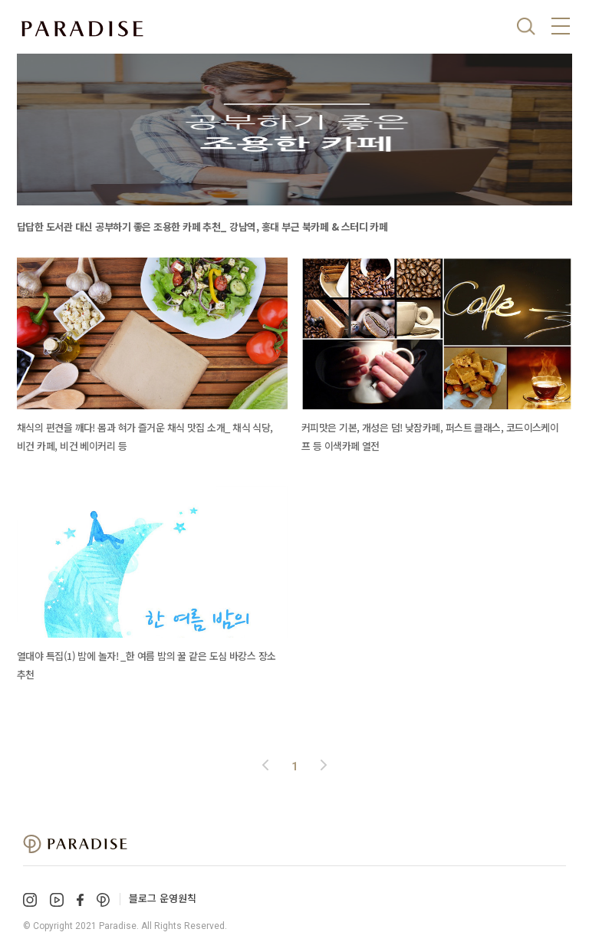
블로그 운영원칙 (162, 898)
